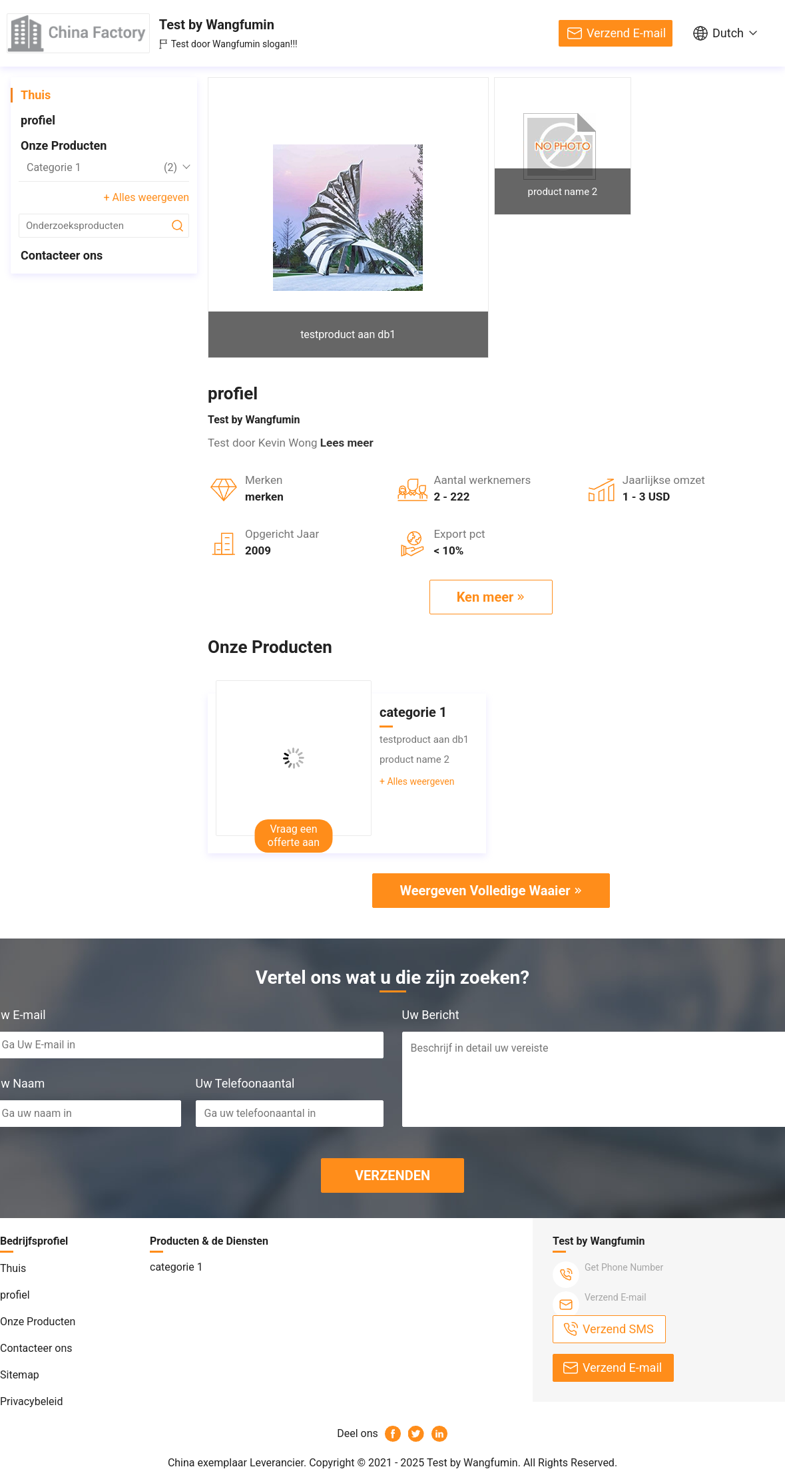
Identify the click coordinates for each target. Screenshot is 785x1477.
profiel (38, 120)
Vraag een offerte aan (294, 836)
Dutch (728, 33)
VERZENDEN (392, 1175)
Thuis (36, 95)
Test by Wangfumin (216, 25)
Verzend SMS (618, 1329)
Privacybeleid (31, 1401)
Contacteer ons (62, 255)
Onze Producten (64, 145)
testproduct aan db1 (347, 334)
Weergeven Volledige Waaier (484, 891)
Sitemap (19, 1375)
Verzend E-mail (626, 33)
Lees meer (347, 442)
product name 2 (562, 192)
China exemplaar (207, 1462)
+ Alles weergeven (146, 197)
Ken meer (485, 597)
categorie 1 (102, 168)
